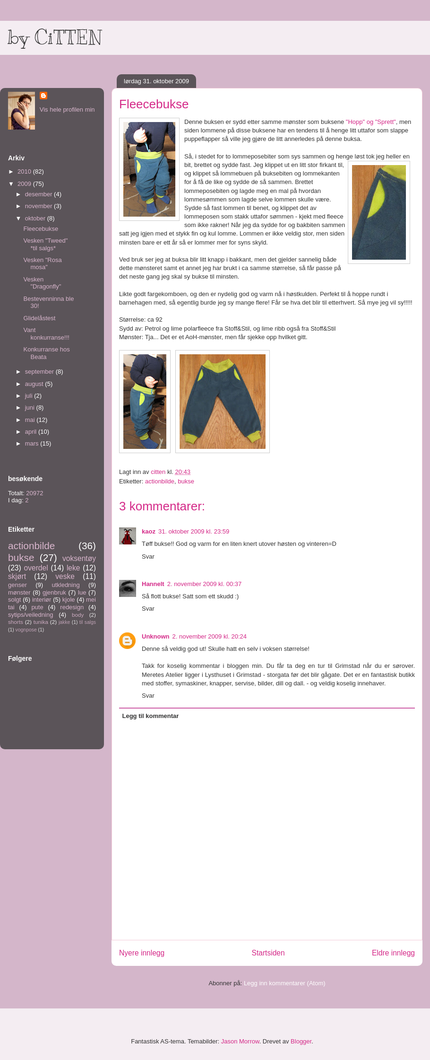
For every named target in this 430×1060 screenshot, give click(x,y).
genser (17, 584)
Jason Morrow (240, 1041)
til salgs (87, 622)
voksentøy (79, 558)
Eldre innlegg (393, 953)
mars (33, 443)
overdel (36, 568)
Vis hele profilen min (67, 109)
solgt (14, 599)
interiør (41, 599)
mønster (19, 592)
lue (82, 592)
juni (30, 407)
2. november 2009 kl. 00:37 (204, 583)
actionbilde (159, 481)
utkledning (65, 584)
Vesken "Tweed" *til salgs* (45, 244)
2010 (25, 171)
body (78, 615)
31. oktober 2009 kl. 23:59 (193, 531)
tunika (41, 622)
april (31, 431)
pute (37, 607)
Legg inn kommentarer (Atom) (285, 983)
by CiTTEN (55, 37)
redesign (72, 607)
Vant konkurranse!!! (46, 333)
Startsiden (267, 953)
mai (31, 419)
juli (29, 395)
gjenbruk (54, 592)
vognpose (26, 629)
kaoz (148, 531)
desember (39, 194)
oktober (36, 218)
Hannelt (153, 583)
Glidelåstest (39, 318)
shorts (15, 622)
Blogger (301, 1041)
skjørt (17, 576)
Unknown (156, 636)
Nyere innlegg (141, 953)
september (40, 371)
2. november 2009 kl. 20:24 (209, 636)
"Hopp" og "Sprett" (371, 121)
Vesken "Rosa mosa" (42, 263)
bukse (186, 481)
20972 (34, 493)
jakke (64, 622)
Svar (148, 556)
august (35, 383)
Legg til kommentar (150, 715)
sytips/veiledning (30, 614)
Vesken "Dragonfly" (42, 283)
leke (73, 568)
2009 (25, 183)
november (39, 206)
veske (65, 576)
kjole (68, 599)
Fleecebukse (40, 228)
